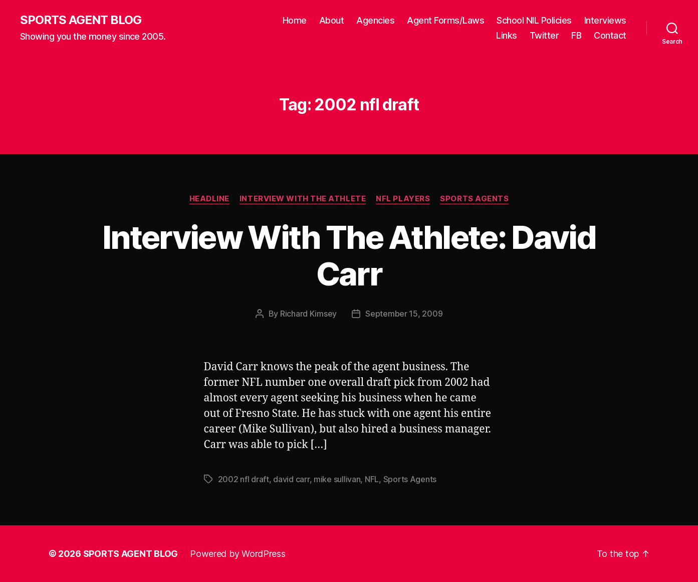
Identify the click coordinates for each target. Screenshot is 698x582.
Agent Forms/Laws (445, 20)
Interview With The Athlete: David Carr (349, 255)
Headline (209, 198)
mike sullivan (337, 479)
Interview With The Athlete (303, 198)
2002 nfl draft (243, 479)
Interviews (605, 20)
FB (576, 35)
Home (295, 20)
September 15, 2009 (403, 314)
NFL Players (403, 198)
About (331, 20)
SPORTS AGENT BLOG (80, 20)
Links (506, 35)
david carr (291, 479)
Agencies (375, 20)
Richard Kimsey (308, 314)
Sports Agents (474, 198)
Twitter (544, 35)
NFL (372, 479)
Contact (610, 35)
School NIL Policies (534, 20)
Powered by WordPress (238, 553)
